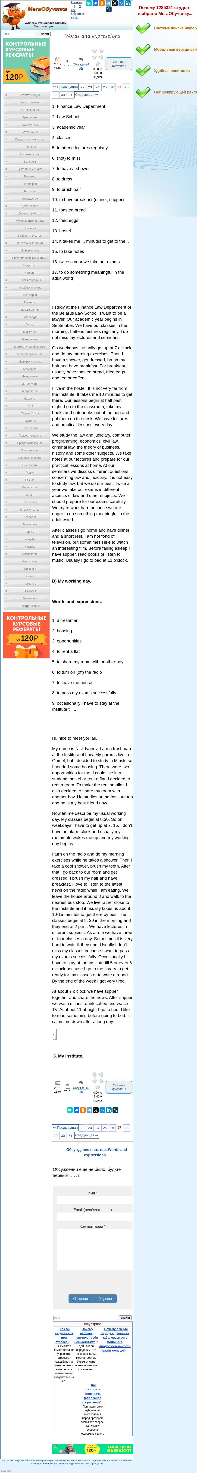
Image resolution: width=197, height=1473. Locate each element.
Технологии (29, 524)
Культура (30, 302)
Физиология (30, 554)
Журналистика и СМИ (30, 221)
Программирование (29, 443)
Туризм (29, 531)
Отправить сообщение (92, 1299)
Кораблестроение (30, 287)
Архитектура (30, 124)
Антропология (30, 110)
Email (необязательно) (92, 1210)
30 (63, 95)
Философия (30, 561)
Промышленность (29, 457)
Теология (30, 517)
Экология (30, 591)
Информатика (30, 250)
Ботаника (30, 161)
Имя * (92, 1193)
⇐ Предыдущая (65, 87)
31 (70, 95)
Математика (30, 339)
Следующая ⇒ (86, 94)
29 (55, 95)
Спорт (30, 494)
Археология (30, 117)
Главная (76, 2)
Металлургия (30, 383)
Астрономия (30, 132)
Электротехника (29, 606)
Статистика (29, 502)
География (30, 184)
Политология (30, 428)
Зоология (30, 228)
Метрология (30, 391)
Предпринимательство (29, 139)
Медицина (29, 369)
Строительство (30, 509)
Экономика (30, 598)
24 (97, 87)
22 (82, 87)
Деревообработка (30, 213)
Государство (30, 198)
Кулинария (30, 295)
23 (90, 87)
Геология (30, 191)
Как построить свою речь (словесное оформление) (91, 1393)
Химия (30, 576)
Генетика (30, 176)
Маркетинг (30, 332)
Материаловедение (30, 354)
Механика (30, 398)
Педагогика (30, 420)
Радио (30, 472)
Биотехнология (29, 154)
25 (105, 87)
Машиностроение (30, 361)
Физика (29, 546)
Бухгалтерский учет (29, 169)
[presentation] (92, 1284)
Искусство (29, 265)
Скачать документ (119, 63)
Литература (30, 317)
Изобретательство (30, 235)
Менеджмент (30, 376)
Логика (29, 324)
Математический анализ (30, 346)
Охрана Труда (30, 413)
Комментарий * (92, 1226)
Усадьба (30, 539)
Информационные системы (29, 258)
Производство (30, 450)
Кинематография (30, 280)
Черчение (30, 583)
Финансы (30, 569)
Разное (29, 480)
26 (112, 87)
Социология (30, 487)
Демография (30, 206)
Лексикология (30, 309)
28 (126, 87)
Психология (30, 465)
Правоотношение (30, 435)
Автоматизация (30, 95)
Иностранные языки (30, 243)
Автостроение (30, 102)
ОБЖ (30, 406)
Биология (30, 147)
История (30, 272)
